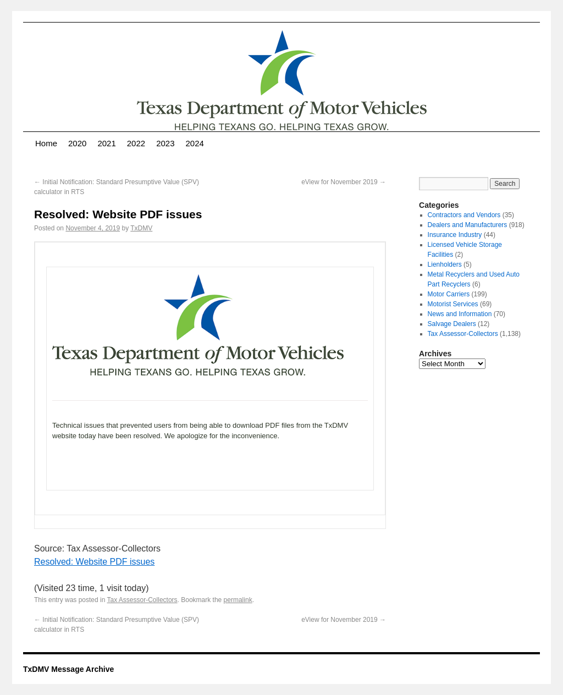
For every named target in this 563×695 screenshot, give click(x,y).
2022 (136, 143)
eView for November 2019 (343, 182)
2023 (165, 143)
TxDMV (141, 228)
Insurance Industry (455, 235)
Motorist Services (453, 304)
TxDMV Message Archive (68, 669)
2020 (77, 143)
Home (46, 143)
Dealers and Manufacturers (467, 225)
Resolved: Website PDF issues (94, 561)
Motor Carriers (449, 294)
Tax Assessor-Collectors (142, 600)
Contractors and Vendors (464, 215)
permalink (238, 600)
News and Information (460, 314)
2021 (106, 143)
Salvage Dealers (452, 324)
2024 (195, 143)
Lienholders (445, 264)
